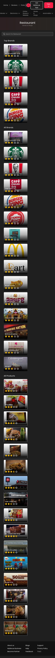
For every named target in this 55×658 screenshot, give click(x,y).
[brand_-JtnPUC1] (15, 348)
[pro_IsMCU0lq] (15, 467)
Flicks (23, 5)
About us (10, 645)
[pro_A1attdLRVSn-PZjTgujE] (15, 596)
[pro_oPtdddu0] (15, 564)
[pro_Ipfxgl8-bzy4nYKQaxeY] (15, 612)
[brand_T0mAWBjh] (15, 51)
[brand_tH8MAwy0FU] (15, 267)
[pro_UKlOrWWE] (15, 515)
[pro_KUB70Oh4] (15, 451)
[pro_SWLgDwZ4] (15, 499)
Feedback (29, 651)
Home (5, 5)
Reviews (14, 5)
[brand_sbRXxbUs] (15, 299)
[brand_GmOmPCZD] (15, 251)
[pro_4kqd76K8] (15, 402)
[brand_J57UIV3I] (15, 83)
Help (27, 648)
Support (40, 645)
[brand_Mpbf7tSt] (15, 364)
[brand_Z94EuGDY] (15, 235)
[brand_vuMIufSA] (15, 218)
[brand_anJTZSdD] (15, 115)
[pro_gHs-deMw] (15, 548)
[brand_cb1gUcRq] (15, 332)
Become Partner (13, 651)
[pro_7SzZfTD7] (15, 435)
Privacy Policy (42, 648)
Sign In (48, 5)
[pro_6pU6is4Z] (15, 418)
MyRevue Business (14, 648)
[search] (28, 5)
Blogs (28, 645)
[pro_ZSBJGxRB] (15, 531)
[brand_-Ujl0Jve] (15, 67)
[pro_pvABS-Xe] (15, 580)
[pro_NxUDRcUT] (15, 483)
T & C (39, 651)
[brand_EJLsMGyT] (15, 99)
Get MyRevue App (36, 5)
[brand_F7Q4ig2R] (15, 283)
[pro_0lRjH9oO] (15, 386)
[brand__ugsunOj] (15, 315)
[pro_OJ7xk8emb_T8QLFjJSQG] (15, 628)
